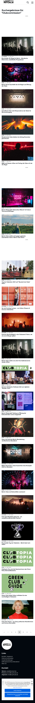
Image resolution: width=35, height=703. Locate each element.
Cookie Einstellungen (7, 660)
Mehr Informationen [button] (17, 687)
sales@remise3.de (11, 671)
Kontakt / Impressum (7, 656)
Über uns (4, 663)
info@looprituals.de (13, 674)
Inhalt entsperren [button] (17, 690)
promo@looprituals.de (12, 672)
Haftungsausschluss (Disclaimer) (10, 661)
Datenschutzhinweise (7, 658)
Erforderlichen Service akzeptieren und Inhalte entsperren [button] (17, 695)
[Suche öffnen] (28, 2)
